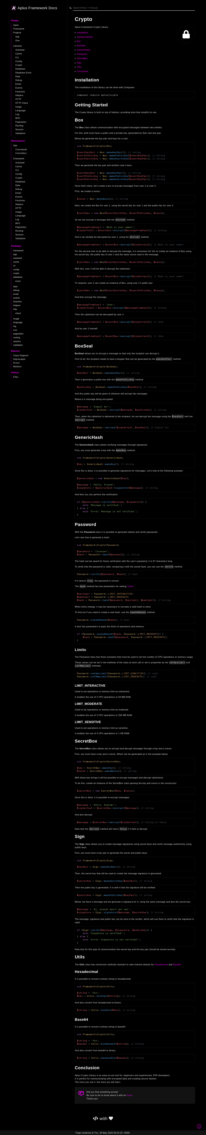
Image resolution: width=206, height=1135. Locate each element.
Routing (19, 126)
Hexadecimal (161, 964)
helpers (16, 305)
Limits (130, 586)
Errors (16, 363)
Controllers (21, 153)
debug (16, 290)
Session (19, 129)
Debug (18, 80)
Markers (17, 366)
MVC (17, 118)
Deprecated (19, 359)
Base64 (177, 964)
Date (17, 76)
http (15, 309)
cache (16, 262)
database (17, 277)
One (17, 40)
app (15, 254)
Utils (79, 67)
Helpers (19, 95)
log (14, 326)
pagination (18, 334)
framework (18, 250)
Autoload (20, 50)
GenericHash (83, 50)
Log (17, 114)
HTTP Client (21, 103)
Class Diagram (20, 355)
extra (18, 281)
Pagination (20, 122)
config (16, 269)
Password (82, 54)
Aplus (16, 25)
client (18, 313)
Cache (18, 54)
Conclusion (82, 71)
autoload (17, 258)
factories (17, 301)
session (17, 341)
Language (20, 110)
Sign (79, 63)
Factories (20, 92)
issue (129, 1095)
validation (18, 345)
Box (79, 41)
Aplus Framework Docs (34, 8)
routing (16, 337)
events (16, 298)
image (16, 319)
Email (18, 84)
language (17, 322)
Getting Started (85, 37)
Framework (18, 29)
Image (18, 107)
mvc (15, 330)
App (17, 37)
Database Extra (23, 73)
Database (20, 69)
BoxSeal (81, 45)
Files (15, 377)
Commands (21, 149)
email (16, 294)
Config (18, 61)
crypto (16, 273)
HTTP (18, 99)
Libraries (17, 46)
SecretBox (82, 58)
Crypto (18, 65)
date (15, 286)
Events (18, 88)
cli (14, 266)
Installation (82, 32)
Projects (17, 32)
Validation (20, 133)
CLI (17, 57)
